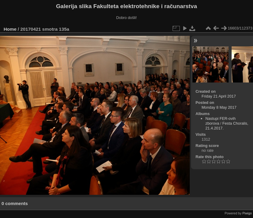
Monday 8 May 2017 (218, 107)
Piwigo (247, 213)
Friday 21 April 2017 (218, 96)
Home (10, 29)
